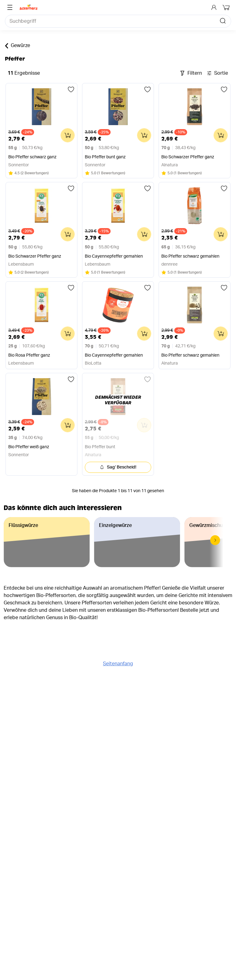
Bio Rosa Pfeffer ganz (29, 355)
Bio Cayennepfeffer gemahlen (114, 256)
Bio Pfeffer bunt (100, 447)
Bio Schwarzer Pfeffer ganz (187, 157)
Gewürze (17, 46)
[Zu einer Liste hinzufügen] (71, 89)
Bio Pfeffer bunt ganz (105, 157)
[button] (215, 540)
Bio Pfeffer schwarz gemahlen (190, 256)
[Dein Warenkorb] (226, 7)
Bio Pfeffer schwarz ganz (32, 157)
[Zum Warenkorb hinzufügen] (67, 135)
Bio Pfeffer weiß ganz (28, 447)
